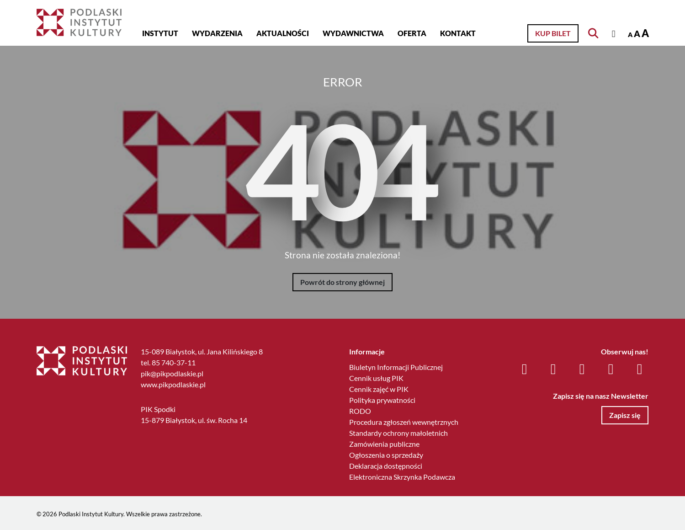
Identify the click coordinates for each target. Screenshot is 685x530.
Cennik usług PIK (376, 378)
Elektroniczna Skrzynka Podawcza (402, 476)
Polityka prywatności (382, 400)
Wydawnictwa (353, 33)
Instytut (160, 33)
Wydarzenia (217, 33)
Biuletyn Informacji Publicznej (396, 367)
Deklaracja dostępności (385, 465)
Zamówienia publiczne (384, 443)
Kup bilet (553, 33)
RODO (360, 411)
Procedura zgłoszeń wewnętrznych (403, 422)
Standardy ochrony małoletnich (398, 432)
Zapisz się (625, 415)
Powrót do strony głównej (342, 282)
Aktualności (282, 33)
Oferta (412, 33)
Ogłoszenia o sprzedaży (386, 454)
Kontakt (458, 33)
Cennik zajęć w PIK (379, 389)
